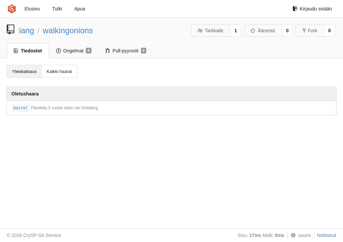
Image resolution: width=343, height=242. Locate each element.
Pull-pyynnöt (126, 51)
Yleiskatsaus (24, 71)
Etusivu (32, 8)
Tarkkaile (210, 30)
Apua (79, 8)
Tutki (57, 8)
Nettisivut (326, 235)
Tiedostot (28, 50)
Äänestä (262, 30)
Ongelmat (73, 51)
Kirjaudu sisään (312, 8)
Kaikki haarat (59, 71)
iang (26, 30)
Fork (310, 30)
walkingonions (68, 30)
